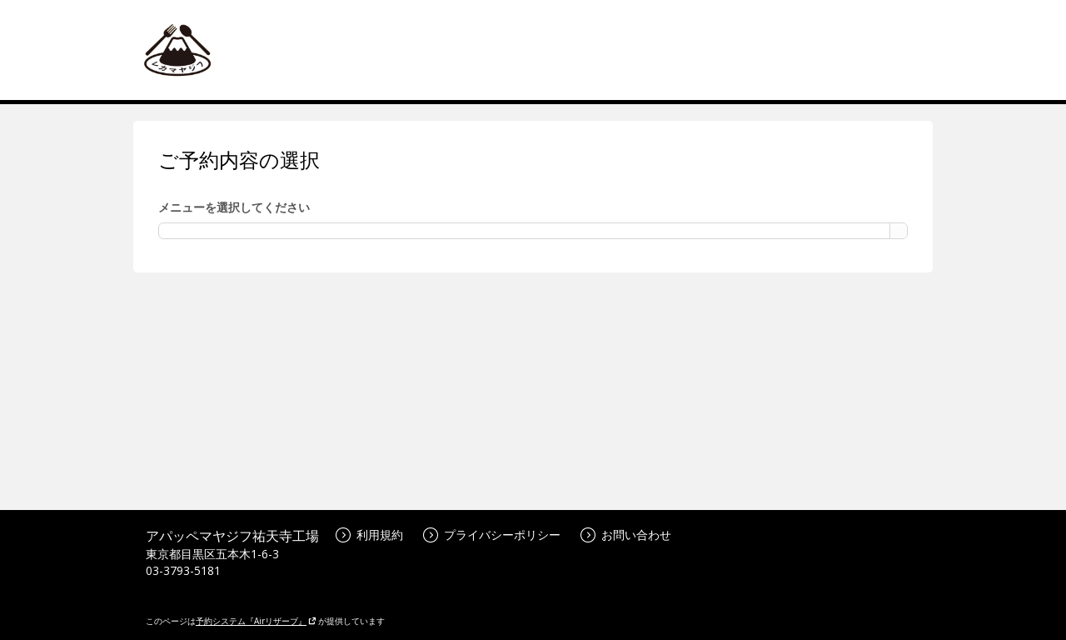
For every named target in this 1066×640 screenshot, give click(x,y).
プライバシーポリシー (491, 534)
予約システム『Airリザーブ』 (256, 621)
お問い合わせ (625, 534)
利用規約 (369, 534)
